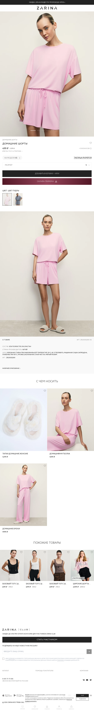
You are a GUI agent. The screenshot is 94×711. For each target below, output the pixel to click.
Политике (60, 631)
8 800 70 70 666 (7, 679)
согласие (12, 629)
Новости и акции (86, 659)
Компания (84, 641)
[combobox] (47, 165)
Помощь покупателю (44, 641)
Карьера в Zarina (85, 650)
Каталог (5, 641)
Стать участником (47, 610)
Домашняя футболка (59, 454)
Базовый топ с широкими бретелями (20, 584)
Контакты (83, 654)
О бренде (83, 645)
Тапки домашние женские (15, 454)
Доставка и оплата (41, 645)
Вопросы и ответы (41, 654)
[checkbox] (3, 629)
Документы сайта (41, 669)
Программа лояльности (43, 659)
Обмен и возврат (40, 650)
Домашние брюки (11, 529)
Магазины (83, 664)
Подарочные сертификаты (44, 664)
